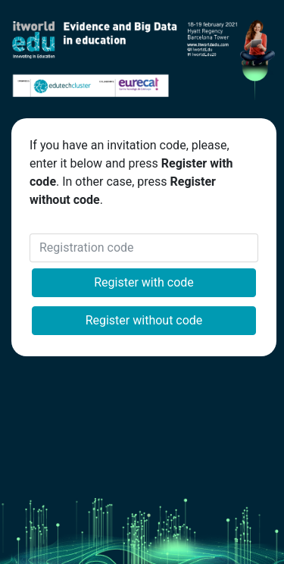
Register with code (144, 282)
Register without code (144, 320)
